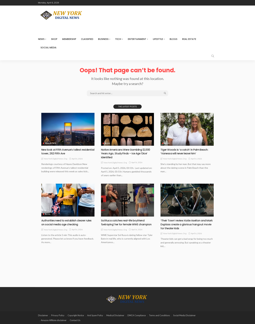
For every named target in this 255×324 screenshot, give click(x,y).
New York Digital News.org (55, 158)
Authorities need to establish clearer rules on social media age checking (65, 222)
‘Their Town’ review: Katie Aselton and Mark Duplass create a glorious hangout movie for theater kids (185, 224)
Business (103, 39)
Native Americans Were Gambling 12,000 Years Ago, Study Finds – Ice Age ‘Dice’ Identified (127, 153)
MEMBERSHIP (69, 39)
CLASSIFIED (87, 39)
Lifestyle (158, 39)
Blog (107, 143)
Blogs (173, 39)
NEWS (41, 39)
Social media (48, 47)
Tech (118, 39)
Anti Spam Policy (95, 315)
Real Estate (189, 39)
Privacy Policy (57, 315)
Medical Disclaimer (115, 315)
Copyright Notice (76, 315)
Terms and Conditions (159, 315)
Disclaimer (43, 315)
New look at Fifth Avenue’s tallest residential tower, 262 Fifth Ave (63, 151)
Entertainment (137, 39)
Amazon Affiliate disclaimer (54, 320)
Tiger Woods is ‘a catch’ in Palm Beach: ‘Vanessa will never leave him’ (186, 151)
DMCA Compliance (137, 315)
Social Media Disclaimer (184, 315)
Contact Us (75, 320)
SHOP (54, 39)
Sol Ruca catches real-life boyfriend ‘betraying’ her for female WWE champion (125, 224)
